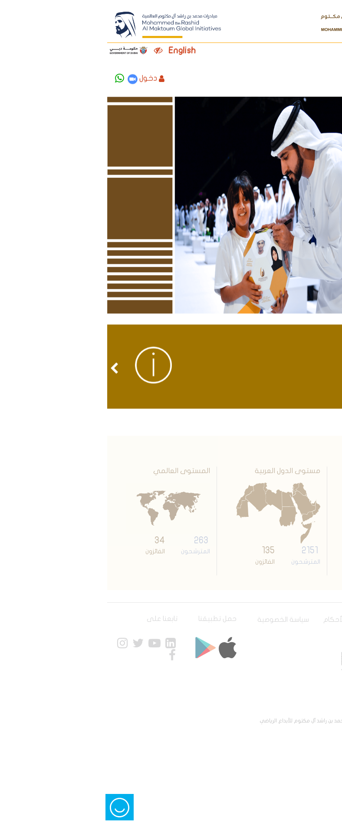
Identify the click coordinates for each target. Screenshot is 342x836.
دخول (51, 78)
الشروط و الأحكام (247, 619)
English (81, 50)
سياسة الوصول (307, 619)
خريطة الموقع (308, 629)
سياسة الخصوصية (182, 619)
